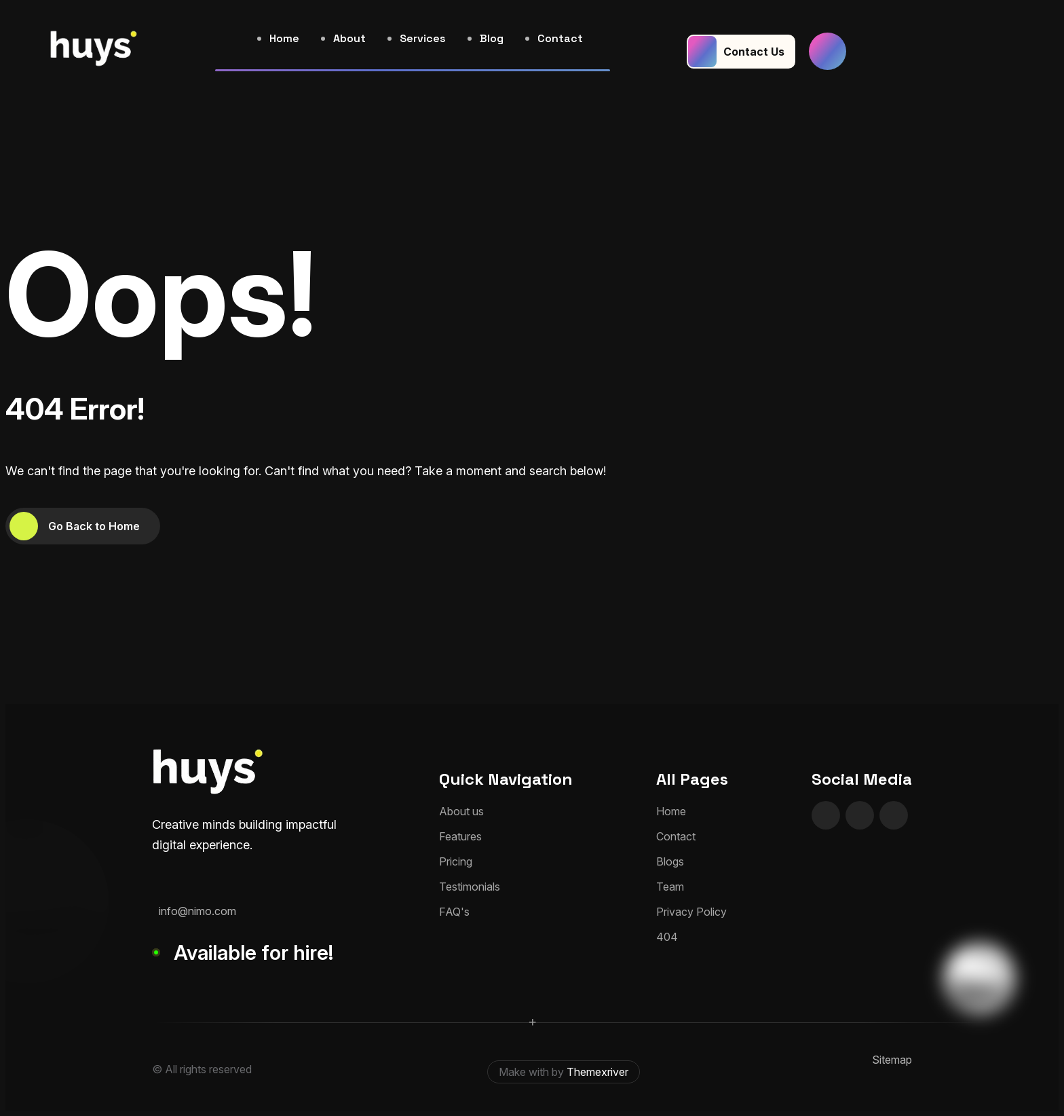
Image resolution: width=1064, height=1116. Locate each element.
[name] (827, 51)
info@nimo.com (197, 911)
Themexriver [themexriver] (597, 1072)
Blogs (670, 861)
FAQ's (454, 911)
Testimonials (469, 886)
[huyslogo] (94, 51)
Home (284, 38)
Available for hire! (253, 952)
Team (670, 886)
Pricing (455, 861)
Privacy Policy (691, 911)
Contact (560, 38)
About (349, 38)
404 (667, 937)
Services (423, 38)
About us (461, 811)
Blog (492, 38)
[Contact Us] (741, 52)
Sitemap (892, 1059)
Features (460, 836)
